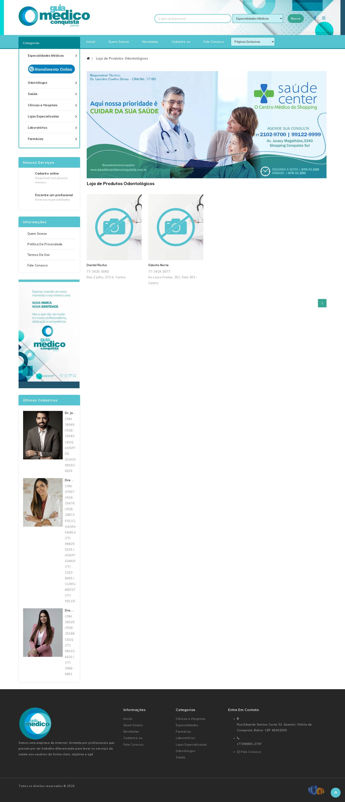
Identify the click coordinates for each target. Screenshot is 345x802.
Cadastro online (47, 173)
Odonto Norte (158, 265)
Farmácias (35, 139)
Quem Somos (118, 42)
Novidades (150, 42)
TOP (336, 793)
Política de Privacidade (45, 244)
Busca (296, 18)
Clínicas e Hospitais (43, 105)
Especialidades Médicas (46, 55)
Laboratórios (37, 127)
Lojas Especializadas (43, 116)
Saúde (33, 94)
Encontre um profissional (54, 195)
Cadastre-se (181, 42)
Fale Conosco (214, 42)
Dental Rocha (97, 265)
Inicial (90, 42)
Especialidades (187, 725)
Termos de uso (39, 254)
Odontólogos (38, 82)
